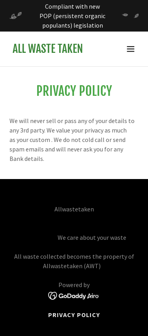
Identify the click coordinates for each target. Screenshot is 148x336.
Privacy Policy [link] (73, 315)
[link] (48, 50)
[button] (131, 49)
